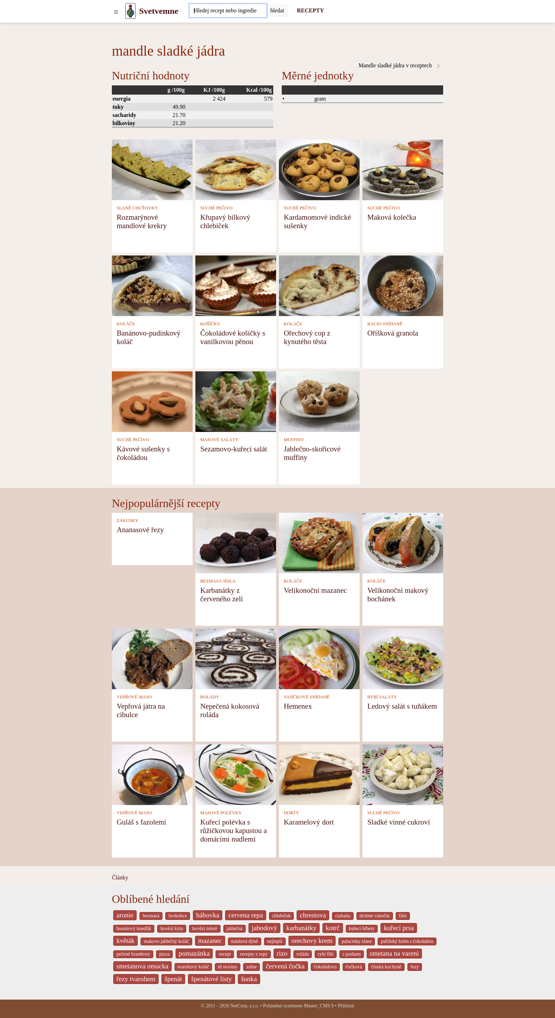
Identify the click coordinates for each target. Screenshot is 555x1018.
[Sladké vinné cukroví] (402, 774)
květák (125, 940)
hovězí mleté (204, 928)
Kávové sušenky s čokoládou (143, 453)
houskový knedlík (133, 928)
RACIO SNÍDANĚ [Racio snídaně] (384, 323)
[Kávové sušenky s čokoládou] (152, 401)
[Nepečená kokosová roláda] (235, 658)
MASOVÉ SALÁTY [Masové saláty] (219, 439)
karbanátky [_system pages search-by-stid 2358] (301, 928)
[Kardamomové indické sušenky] (319, 169)
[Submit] (277, 10)
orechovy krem (312, 940)
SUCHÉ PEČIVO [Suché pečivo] (216, 208)
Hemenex (298, 706)
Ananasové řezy (140, 529)
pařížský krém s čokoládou (407, 941)
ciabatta (342, 915)
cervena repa (245, 915)
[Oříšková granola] (402, 285)
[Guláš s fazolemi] (152, 774)
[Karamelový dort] (319, 774)
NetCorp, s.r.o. (244, 1005)
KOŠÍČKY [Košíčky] (210, 323)
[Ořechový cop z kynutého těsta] (319, 285)
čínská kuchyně (386, 966)
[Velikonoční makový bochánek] (402, 542)
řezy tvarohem (135, 979)
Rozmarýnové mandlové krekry (142, 221)
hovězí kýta (171, 928)
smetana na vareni (394, 953)
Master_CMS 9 (318, 1005)
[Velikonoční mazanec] (319, 542)
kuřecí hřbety (362, 928)
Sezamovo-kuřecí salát (233, 449)
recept (225, 954)
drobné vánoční (375, 915)
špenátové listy (211, 979)
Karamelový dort (309, 822)
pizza (164, 954)
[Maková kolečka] (402, 169)
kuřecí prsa (399, 928)
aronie (124, 915)
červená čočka (285, 966)
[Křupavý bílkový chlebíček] (235, 169)
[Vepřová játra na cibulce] (152, 658)
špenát (173, 979)
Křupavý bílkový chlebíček (225, 221)
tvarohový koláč (193, 966)
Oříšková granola (392, 333)
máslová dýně (244, 941)
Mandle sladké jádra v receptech (400, 65)
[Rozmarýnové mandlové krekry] (152, 169)
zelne (251, 966)
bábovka (207, 915)
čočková (354, 966)
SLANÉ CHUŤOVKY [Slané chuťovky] (137, 208)
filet (403, 915)
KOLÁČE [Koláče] (126, 323)
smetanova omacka (142, 966)
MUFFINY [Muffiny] (294, 439)
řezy (415, 966)
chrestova (313, 915)
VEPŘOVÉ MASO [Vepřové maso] (134, 696)
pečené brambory (133, 954)
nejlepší (274, 941)
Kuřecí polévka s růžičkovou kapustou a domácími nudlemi (233, 830)
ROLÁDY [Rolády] (209, 696)
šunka (249, 979)
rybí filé (325, 954)
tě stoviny (227, 966)
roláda (303, 954)
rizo (282, 953)
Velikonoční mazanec (315, 590)
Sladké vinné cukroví (398, 822)
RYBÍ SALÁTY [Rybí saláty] (382, 696)
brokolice (177, 915)
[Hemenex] (319, 658)
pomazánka (194, 953)
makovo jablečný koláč (166, 941)
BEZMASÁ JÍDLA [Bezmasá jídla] (218, 581)
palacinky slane (357, 941)
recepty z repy (254, 954)
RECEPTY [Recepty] (310, 10)
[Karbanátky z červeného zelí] (235, 542)
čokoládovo (325, 966)
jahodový (264, 928)
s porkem (352, 954)
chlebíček (281, 915)
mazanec (210, 940)
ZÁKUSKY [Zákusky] (127, 520)
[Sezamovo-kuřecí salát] (235, 401)
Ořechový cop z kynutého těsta (307, 337)
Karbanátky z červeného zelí (221, 594)
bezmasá (151, 915)
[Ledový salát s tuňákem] (402, 658)
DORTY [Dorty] (291, 812)
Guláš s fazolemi (141, 822)
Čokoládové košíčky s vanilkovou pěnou (232, 337)
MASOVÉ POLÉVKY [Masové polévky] (221, 812)
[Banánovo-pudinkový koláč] (152, 285)
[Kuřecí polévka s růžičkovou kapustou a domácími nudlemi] (235, 774)
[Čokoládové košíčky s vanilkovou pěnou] (235, 285)
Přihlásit (346, 1005)
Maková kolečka (391, 217)
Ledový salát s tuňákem (402, 706)
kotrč (332, 928)
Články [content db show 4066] (120, 877)
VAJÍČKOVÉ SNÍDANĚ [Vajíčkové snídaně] (307, 696)
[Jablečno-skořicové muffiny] (319, 401)
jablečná (235, 928)
